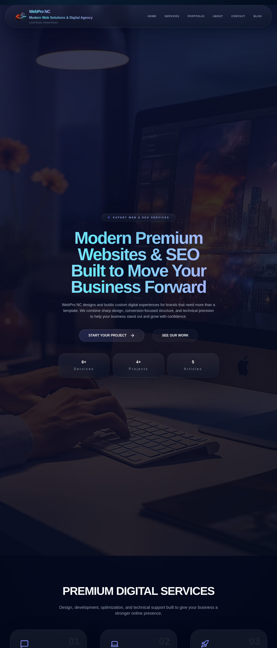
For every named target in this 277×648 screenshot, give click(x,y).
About (218, 16)
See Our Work (175, 335)
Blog (258, 16)
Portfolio (196, 16)
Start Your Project (112, 335)
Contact (238, 16)
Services (172, 16)
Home (152, 16)
